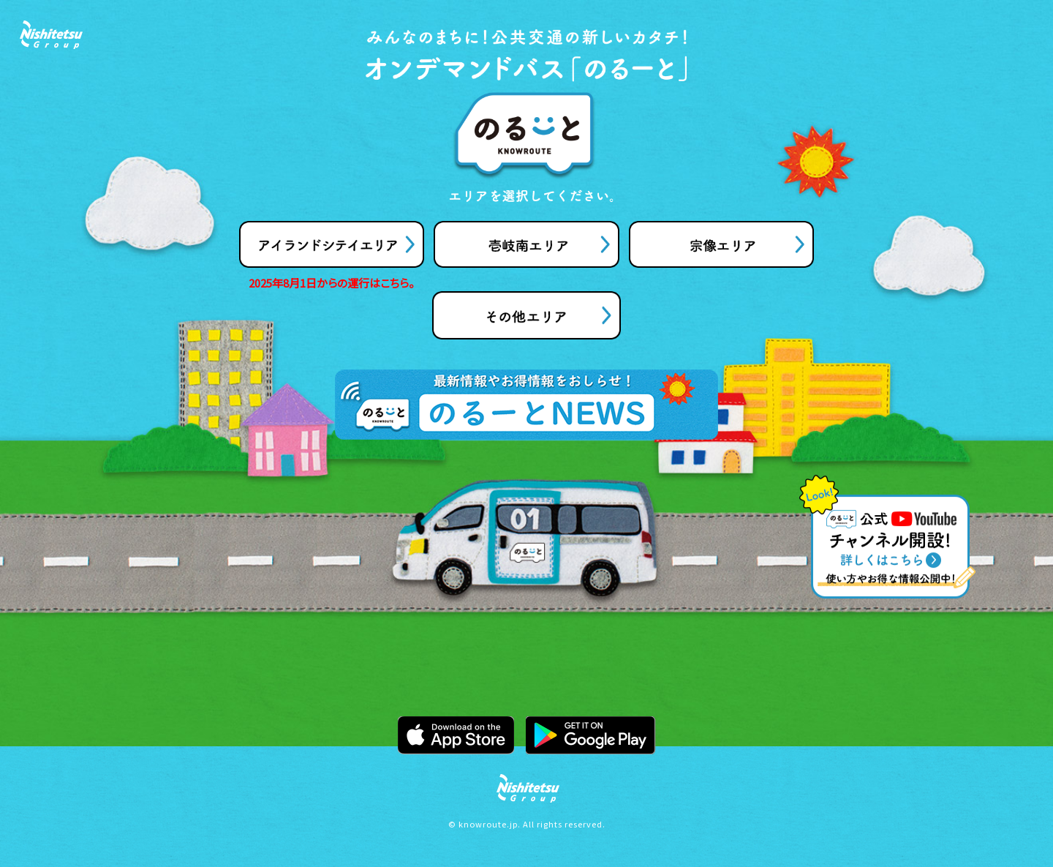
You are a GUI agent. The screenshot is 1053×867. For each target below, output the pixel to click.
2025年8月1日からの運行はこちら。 (332, 282)
